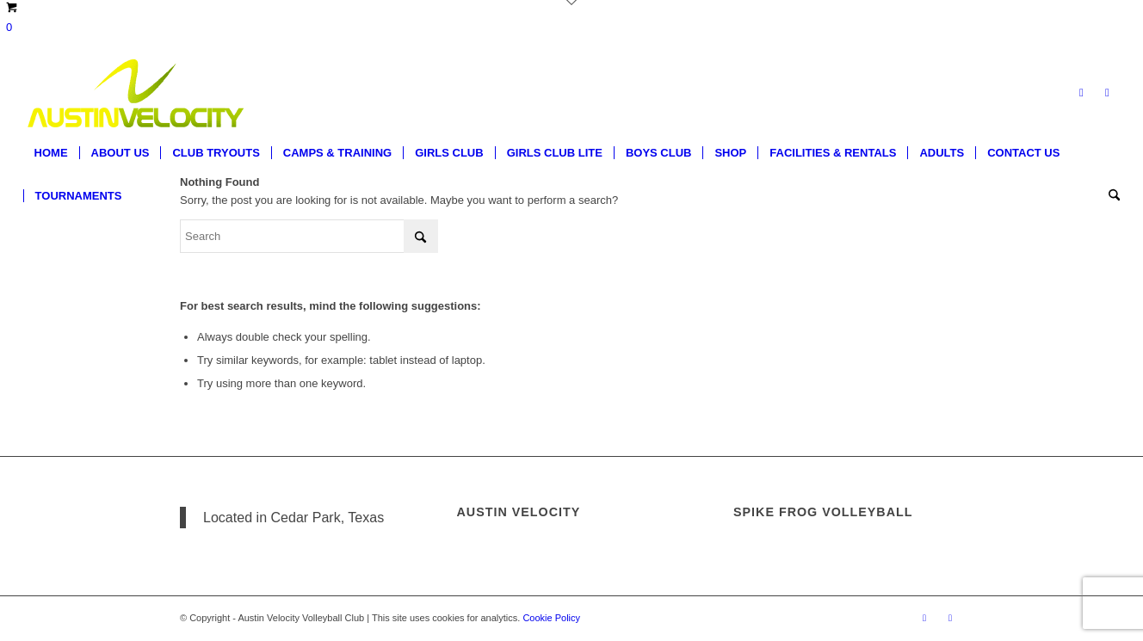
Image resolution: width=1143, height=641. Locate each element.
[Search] (1108, 196)
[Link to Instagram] (1107, 93)
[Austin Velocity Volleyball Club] (133, 93)
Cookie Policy (551, 618)
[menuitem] (51, 153)
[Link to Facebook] (1081, 93)
